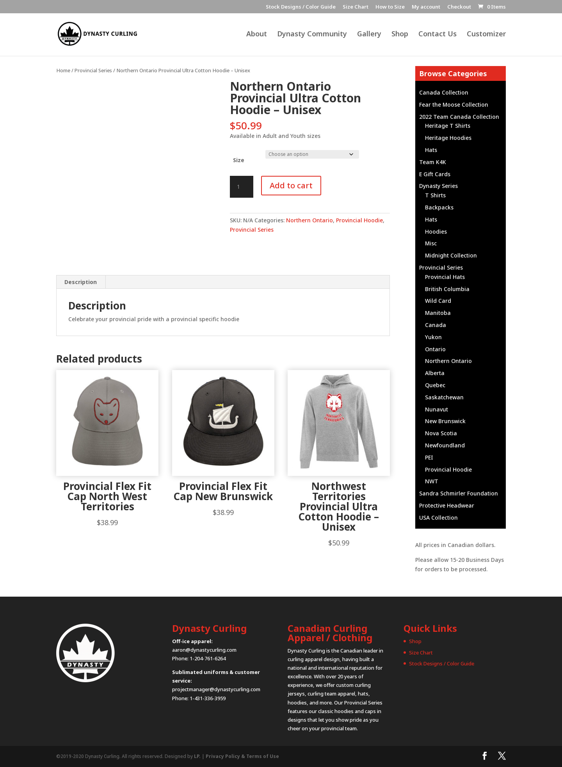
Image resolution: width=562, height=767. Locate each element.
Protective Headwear (446, 505)
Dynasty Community (312, 35)
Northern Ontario (309, 220)
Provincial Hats (445, 277)
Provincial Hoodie (359, 220)
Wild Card (438, 300)
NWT (431, 481)
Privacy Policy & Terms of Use (242, 756)
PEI (429, 457)
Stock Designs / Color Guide (301, 7)
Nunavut (436, 409)
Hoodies (436, 231)
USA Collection (438, 517)
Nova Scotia (441, 433)
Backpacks (439, 207)
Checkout (459, 7)
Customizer (486, 35)
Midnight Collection (451, 255)
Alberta (435, 373)
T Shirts (435, 195)
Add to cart (291, 185)
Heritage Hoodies (448, 137)
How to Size (390, 7)
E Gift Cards (434, 174)
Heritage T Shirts (447, 125)
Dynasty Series (438, 186)
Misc (431, 243)
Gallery (369, 35)
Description (80, 282)
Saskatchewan (444, 397)
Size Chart (355, 7)
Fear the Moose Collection (453, 104)
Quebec (435, 385)
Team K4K (432, 162)
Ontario (435, 349)
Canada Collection (443, 92)
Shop (399, 35)
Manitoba (438, 312)
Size (238, 160)
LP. (197, 756)
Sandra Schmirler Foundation (458, 493)
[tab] (81, 282)
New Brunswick (445, 421)
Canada (435, 325)
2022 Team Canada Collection (459, 116)
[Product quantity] (241, 187)
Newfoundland (445, 445)
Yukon (433, 337)
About (256, 35)
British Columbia (447, 289)
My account (426, 7)
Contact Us (437, 35)
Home (63, 70)
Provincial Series (93, 70)
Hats (431, 150)
